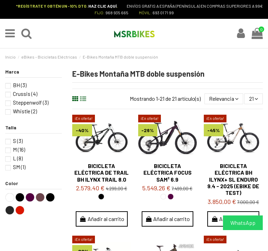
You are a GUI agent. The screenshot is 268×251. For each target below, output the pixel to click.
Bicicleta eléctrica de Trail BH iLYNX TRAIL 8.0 (101, 173)
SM (19, 167)
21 (253, 99)
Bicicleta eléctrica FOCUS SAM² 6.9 (167, 173)
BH (20, 85)
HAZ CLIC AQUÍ (102, 5)
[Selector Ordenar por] (223, 99)
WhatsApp (242, 222)
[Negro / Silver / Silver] (101, 197)
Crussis (25, 94)
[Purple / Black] (170, 197)
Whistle (25, 111)
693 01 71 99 (163, 12)
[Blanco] (163, 197)
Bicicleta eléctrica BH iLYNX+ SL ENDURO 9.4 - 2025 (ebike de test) (233, 180)
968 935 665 (116, 12)
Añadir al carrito (101, 219)
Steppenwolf (31, 103)
